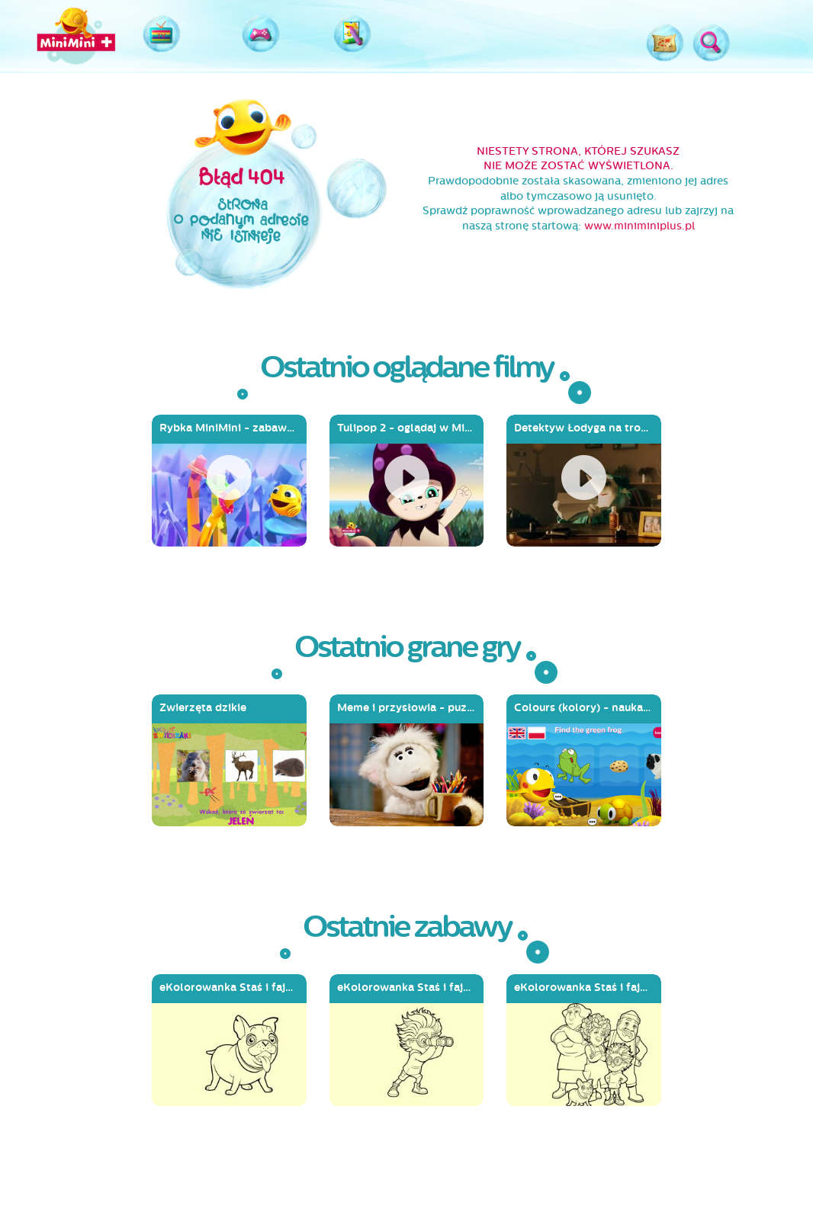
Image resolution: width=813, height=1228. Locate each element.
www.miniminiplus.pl (639, 226)
